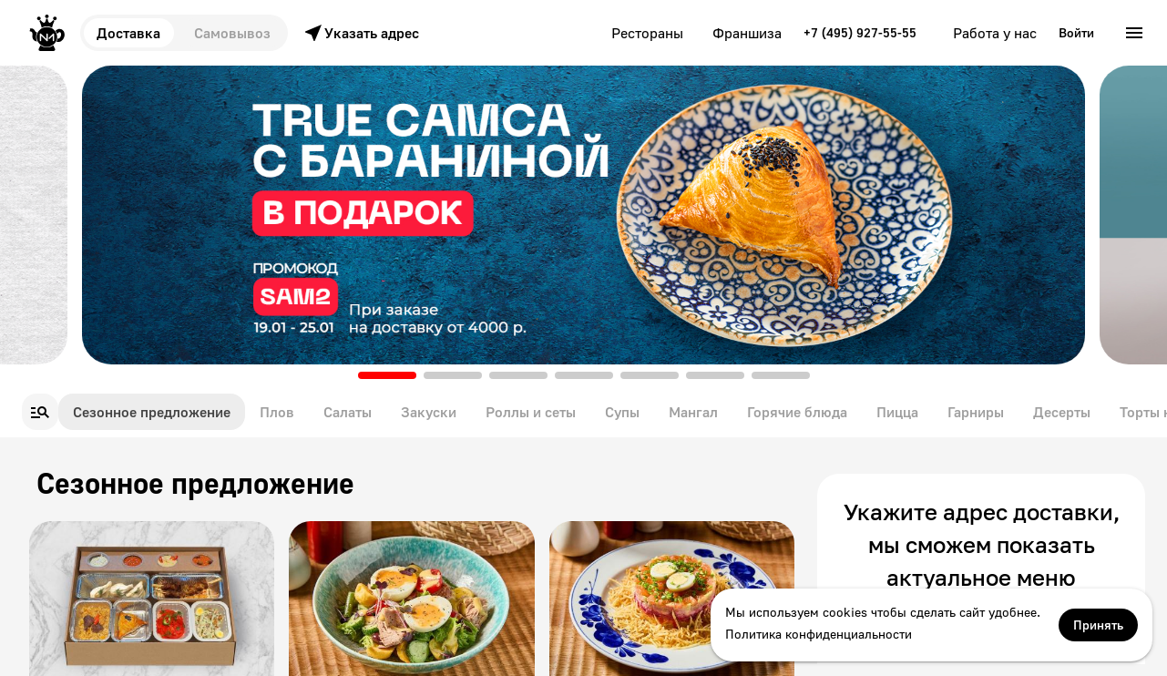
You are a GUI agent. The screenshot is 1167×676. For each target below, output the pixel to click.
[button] (387, 375)
